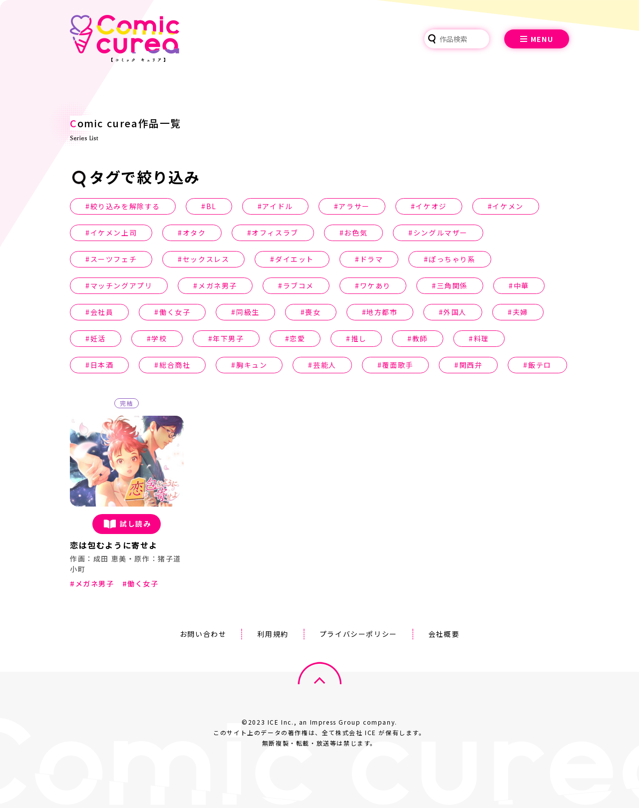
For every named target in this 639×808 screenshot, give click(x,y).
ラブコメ (298, 285)
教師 (420, 338)
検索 (431, 39)
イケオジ (430, 206)
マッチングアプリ (121, 285)
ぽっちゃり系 (452, 259)
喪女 (312, 312)
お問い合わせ (203, 634)
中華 (521, 285)
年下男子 (228, 338)
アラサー (353, 206)
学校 (159, 338)
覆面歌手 (397, 365)
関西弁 (471, 365)
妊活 (98, 338)
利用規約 (272, 634)
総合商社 (174, 365)
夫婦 (520, 312)
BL (211, 206)
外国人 (455, 312)
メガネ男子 (217, 285)
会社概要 (443, 634)
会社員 (102, 312)
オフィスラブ (275, 233)
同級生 (248, 312)
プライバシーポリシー (358, 634)
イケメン (507, 206)
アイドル (277, 206)
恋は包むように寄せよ (114, 545)
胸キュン (251, 365)
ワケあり (375, 285)
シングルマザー (440, 233)
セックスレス (206, 259)
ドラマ (371, 259)
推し (358, 338)
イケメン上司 (113, 233)
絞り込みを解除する (125, 206)
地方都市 (381, 312)
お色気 (355, 233)
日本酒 (102, 365)
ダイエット (294, 259)
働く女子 (174, 312)
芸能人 (324, 365)
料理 (481, 338)
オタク (194, 233)
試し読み (126, 524)
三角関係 (452, 285)
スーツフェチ (113, 259)
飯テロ (540, 365)
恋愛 (297, 338)
